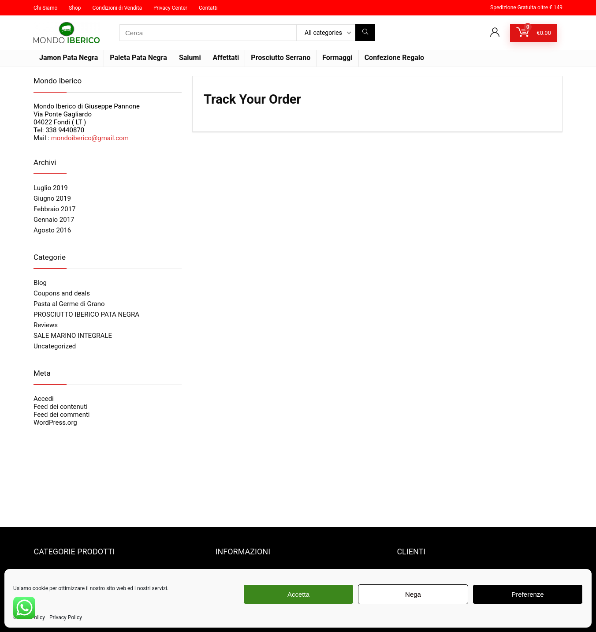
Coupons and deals (62, 293)
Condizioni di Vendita (117, 8)
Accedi (44, 399)
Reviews (46, 325)
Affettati (226, 57)
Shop (75, 8)
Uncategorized (55, 346)
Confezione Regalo (395, 57)
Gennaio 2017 (54, 220)
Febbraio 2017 (55, 209)
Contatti (208, 8)
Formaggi (337, 57)
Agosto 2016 (52, 230)
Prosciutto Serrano (280, 57)
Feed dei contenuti (61, 407)
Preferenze (527, 594)
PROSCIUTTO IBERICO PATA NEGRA (86, 314)
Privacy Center (170, 8)
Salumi (190, 57)
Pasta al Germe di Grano (69, 304)
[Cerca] (365, 32)
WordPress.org (55, 422)
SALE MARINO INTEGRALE (73, 336)
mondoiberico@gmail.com (90, 138)
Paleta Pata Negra (138, 57)
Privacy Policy (65, 617)
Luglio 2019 (51, 188)
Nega (413, 594)
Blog (40, 283)
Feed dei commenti (62, 415)
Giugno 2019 (52, 198)
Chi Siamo (45, 8)
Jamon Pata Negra (68, 57)
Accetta (298, 594)
